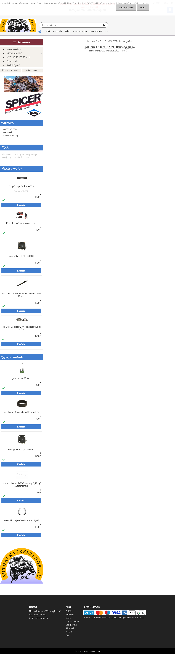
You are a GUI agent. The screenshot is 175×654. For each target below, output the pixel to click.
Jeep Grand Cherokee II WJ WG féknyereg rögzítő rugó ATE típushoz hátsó (21, 484)
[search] (105, 25)
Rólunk (67, 31)
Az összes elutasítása (126, 7)
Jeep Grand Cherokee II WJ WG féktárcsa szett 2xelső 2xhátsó (21, 328)
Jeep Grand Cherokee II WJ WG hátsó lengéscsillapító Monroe (21, 295)
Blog (106, 31)
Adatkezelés (58, 31)
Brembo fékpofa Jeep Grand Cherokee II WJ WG (21, 520)
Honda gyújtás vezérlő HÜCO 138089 (21, 256)
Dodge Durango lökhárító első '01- (21, 186)
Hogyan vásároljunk (80, 31)
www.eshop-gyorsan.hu (92, 651)
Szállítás (47, 31)
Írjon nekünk (7, 132)
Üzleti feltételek (96, 31)
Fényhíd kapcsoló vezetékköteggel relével (21, 223)
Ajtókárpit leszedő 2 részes (21, 378)
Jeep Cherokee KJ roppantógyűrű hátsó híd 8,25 (21, 412)
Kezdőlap (90, 41)
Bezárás (142, 7)
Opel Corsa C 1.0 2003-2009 (106, 41)
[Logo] (18, 25)
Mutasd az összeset (10, 70)
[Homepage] (38, 31)
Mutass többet (31, 70)
